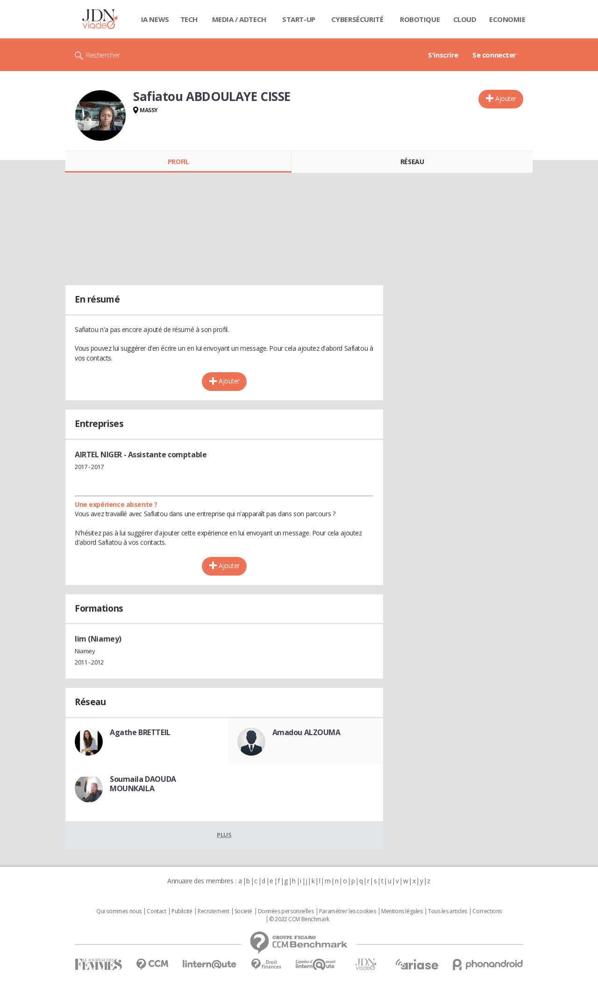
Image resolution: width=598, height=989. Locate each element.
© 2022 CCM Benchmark (299, 919)
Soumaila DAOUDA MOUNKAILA (143, 784)
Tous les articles (447, 911)
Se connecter (494, 54)
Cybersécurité (357, 19)
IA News (155, 19)
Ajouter (505, 98)
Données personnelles (286, 911)
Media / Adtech (239, 19)
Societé (243, 911)
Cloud (465, 19)
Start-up (298, 19)
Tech (189, 19)
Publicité (181, 911)
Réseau (412, 161)
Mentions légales (401, 911)
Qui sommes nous (119, 911)
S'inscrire (443, 54)
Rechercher (103, 54)
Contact (156, 911)
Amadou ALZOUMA (306, 732)
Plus (224, 834)
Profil (178, 161)
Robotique (420, 19)
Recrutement (213, 911)
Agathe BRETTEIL (140, 732)
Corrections (486, 911)
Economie (507, 19)
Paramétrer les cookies (347, 911)
